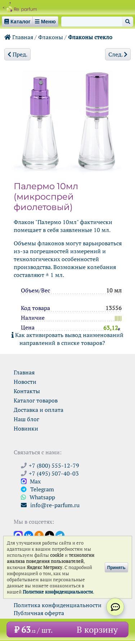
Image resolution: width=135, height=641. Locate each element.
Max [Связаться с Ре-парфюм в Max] (31, 481)
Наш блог (26, 419)
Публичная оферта (39, 613)
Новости (25, 382)
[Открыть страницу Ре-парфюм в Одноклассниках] (39, 535)
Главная (18, 37)
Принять (116, 567)
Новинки (26, 428)
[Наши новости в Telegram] (59, 535)
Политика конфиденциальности (58, 605)
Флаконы (50, 37)
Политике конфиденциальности (58, 592)
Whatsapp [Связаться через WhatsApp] (38, 497)
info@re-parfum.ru (50, 505)
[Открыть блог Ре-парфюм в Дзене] (49, 535)
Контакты (27, 391)
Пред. (17, 54)
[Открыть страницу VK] (28, 535)
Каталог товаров (36, 400)
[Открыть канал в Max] (18, 535)
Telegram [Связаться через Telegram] (37, 489)
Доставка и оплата (38, 410)
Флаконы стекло (90, 37)
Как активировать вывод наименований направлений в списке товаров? (67, 339)
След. (117, 54)
